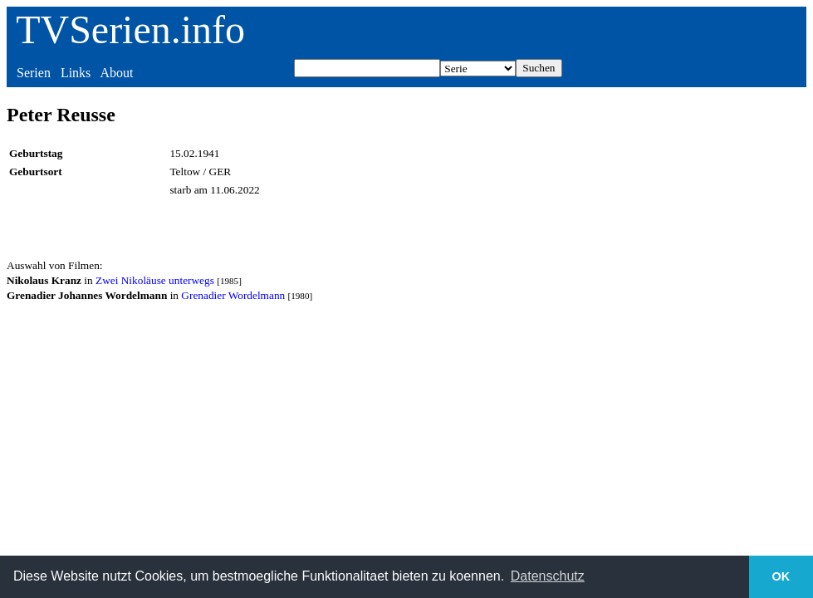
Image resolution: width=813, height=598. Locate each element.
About (116, 73)
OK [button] (781, 576)
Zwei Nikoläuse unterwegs (155, 280)
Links (76, 73)
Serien (34, 73)
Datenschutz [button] (548, 576)
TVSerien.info (130, 29)
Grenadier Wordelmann (233, 295)
